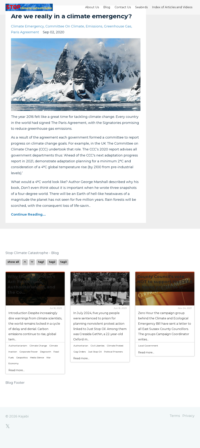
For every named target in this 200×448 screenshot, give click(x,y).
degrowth (45, 361)
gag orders (79, 361)
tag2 (52, 271)
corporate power (28, 361)
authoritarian (80, 355)
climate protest (115, 355)
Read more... (16, 379)
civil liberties (97, 355)
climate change (38, 355)
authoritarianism (18, 355)
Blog (106, 7)
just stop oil (95, 361)
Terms (172, 426)
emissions (94, 36)
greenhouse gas (117, 36)
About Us (92, 7)
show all (13, 271)
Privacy (188, 426)
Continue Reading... (28, 224)
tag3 (63, 271)
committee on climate (64, 36)
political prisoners (113, 361)
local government (148, 355)
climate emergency (27, 36)
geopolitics (22, 367)
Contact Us (123, 7)
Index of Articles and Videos (172, 7)
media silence (37, 367)
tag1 (41, 271)
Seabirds (141, 7)
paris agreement (25, 42)
